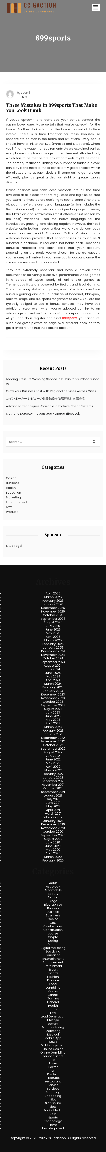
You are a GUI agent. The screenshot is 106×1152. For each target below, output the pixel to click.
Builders (53, 908)
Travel (52, 1125)
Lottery (53, 1023)
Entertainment (16, 502)
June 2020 (53, 846)
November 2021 (53, 785)
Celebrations (53, 926)
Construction (53, 930)
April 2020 (53, 853)
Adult (53, 883)
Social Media (52, 1110)
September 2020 (53, 835)
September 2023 (53, 705)
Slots (52, 1106)
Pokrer (53, 1067)
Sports (53, 1117)
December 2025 (53, 608)
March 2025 (53, 640)
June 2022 (53, 759)
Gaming (53, 998)
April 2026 (53, 593)
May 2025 (53, 633)
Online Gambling (53, 1052)
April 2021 (53, 810)
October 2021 (53, 788)
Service (53, 1085)
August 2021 (53, 795)
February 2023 (53, 730)
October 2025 (53, 615)
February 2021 (53, 817)
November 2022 (53, 741)
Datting (52, 944)
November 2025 (53, 611)
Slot (24, 97)
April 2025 (53, 637)
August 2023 (53, 709)
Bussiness (53, 915)
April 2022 (53, 766)
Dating (53, 940)
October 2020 (53, 831)
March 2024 (53, 683)
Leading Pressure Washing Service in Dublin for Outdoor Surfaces (52, 381)
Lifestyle (53, 1020)
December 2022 (53, 738)
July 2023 (53, 712)
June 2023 (53, 716)
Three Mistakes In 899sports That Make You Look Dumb (51, 108)
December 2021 (53, 781)
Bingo (53, 901)
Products (53, 1078)
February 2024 (53, 687)
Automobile (53, 890)
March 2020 (53, 857)
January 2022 (53, 777)
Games (53, 995)
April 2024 (53, 680)
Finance (53, 980)
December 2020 (53, 824)
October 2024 (53, 658)
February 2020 (53, 860)
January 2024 (53, 691)
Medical (53, 1034)
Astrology (53, 886)
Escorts (53, 973)
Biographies (53, 904)
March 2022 (53, 770)
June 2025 (53, 629)
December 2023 (53, 694)
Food (53, 984)
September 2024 (53, 662)
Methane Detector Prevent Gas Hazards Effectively (43, 413)
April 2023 (53, 723)
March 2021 (53, 813)
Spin (53, 1114)
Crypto (53, 937)
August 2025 (53, 622)
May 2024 (53, 676)
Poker (53, 1063)
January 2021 (53, 821)
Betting (53, 897)
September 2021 (53, 792)
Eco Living (53, 951)
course (53, 933)
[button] (96, 7)
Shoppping (53, 1096)
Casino (11, 478)
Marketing (13, 497)
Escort (52, 969)
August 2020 (53, 839)
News (53, 1042)
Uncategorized (53, 1128)
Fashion (53, 977)
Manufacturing (53, 1027)
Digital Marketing (53, 948)
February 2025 (53, 644)
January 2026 (53, 604)
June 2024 (53, 673)
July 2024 (53, 669)
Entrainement (53, 962)
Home (53, 1009)
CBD (53, 922)
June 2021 (53, 803)
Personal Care (52, 1056)
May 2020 (53, 849)
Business (12, 483)
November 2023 (53, 698)
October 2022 (53, 745)
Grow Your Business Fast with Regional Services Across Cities (51, 391)
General (53, 1002)
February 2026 (53, 600)
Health (11, 488)
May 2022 (53, 763)
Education (13, 492)
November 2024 (53, 655)
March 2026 (53, 597)
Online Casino (53, 1049)
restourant (53, 1081)
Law (9, 507)
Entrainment (53, 966)
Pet (53, 1060)
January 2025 (53, 647)
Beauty (53, 894)
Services (53, 1088)
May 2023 (53, 720)
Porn (53, 1070)
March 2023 (53, 727)
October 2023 (53, 702)
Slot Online (53, 1103)
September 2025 (53, 619)
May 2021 (53, 806)
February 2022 (53, 774)
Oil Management (52, 1045)
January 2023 (53, 734)
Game (53, 991)
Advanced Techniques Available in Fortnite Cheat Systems (49, 406)
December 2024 (53, 651)
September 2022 (53, 748)
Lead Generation (53, 1016)
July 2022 (53, 756)
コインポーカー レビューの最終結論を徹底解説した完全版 (45, 398)
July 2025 (53, 626)
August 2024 (53, 665)
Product (12, 512)
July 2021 (52, 799)
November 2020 (53, 828)
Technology (53, 1121)
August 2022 (53, 752)
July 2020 (53, 842)
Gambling (53, 987)
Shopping (53, 1092)
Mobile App (53, 1038)
